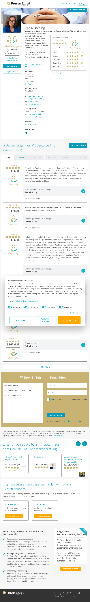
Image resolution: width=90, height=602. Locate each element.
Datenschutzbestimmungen (29, 301)
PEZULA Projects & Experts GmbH (13, 458)
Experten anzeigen (13, 516)
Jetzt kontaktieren (77, 9)
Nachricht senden (56, 415)
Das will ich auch (68, 3)
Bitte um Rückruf (57, 399)
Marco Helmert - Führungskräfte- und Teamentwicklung (73, 459)
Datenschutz (57, 595)
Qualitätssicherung (73, 593)
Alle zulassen (69, 320)
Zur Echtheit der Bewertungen (12, 59)
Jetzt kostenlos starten (71, 568)
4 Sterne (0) (37, 157)
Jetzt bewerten (12, 66)
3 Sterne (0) (52, 157)
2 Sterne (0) (67, 157)
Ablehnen (21, 320)
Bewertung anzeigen (60, 73)
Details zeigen (72, 313)
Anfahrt (30, 84)
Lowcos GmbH (40, 456)
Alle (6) (7, 157)
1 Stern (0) (82, 157)
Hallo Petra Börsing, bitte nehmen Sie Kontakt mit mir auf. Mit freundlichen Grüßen (23, 403)
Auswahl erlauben (45, 320)
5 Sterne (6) (21, 157)
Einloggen (82, 4)
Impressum (13, 301)
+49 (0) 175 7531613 (35, 99)
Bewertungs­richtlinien (60, 593)
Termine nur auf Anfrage (33, 117)
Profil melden (58, 435)
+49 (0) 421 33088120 (36, 96)
